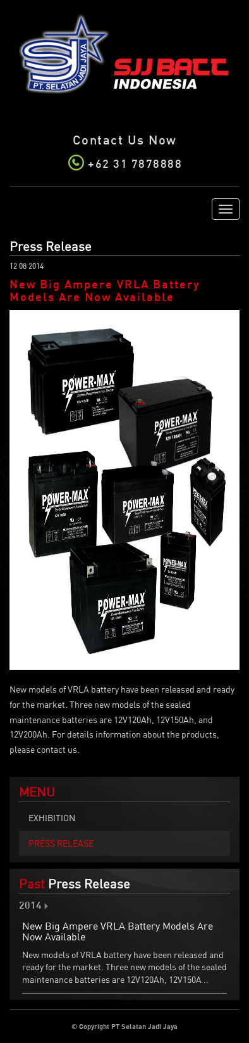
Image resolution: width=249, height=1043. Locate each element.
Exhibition (51, 818)
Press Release (50, 246)
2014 (33, 905)
